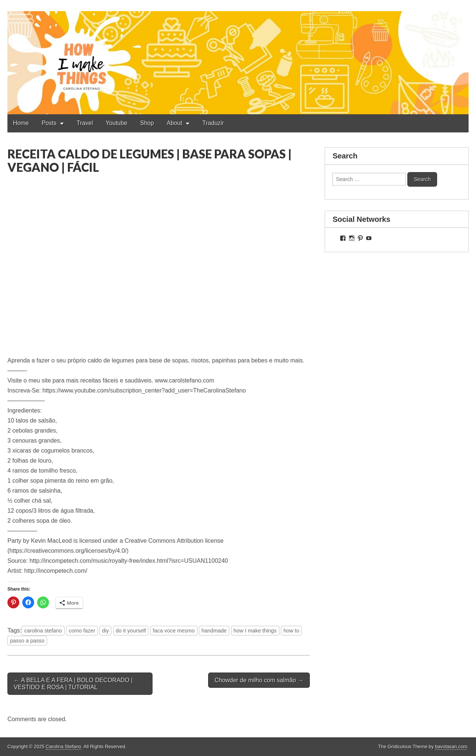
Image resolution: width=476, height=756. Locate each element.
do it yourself (131, 631)
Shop (147, 123)
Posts (49, 123)
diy (105, 631)
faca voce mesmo (174, 631)
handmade (214, 631)
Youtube (116, 123)
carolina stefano (43, 631)
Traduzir (213, 123)
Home (21, 123)
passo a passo (27, 641)
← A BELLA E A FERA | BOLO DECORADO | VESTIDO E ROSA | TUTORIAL (73, 683)
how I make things (255, 631)
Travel (85, 123)
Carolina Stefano (63, 746)
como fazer (82, 631)
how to (291, 631)
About (174, 123)
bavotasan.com (451, 746)
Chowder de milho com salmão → (258, 680)
